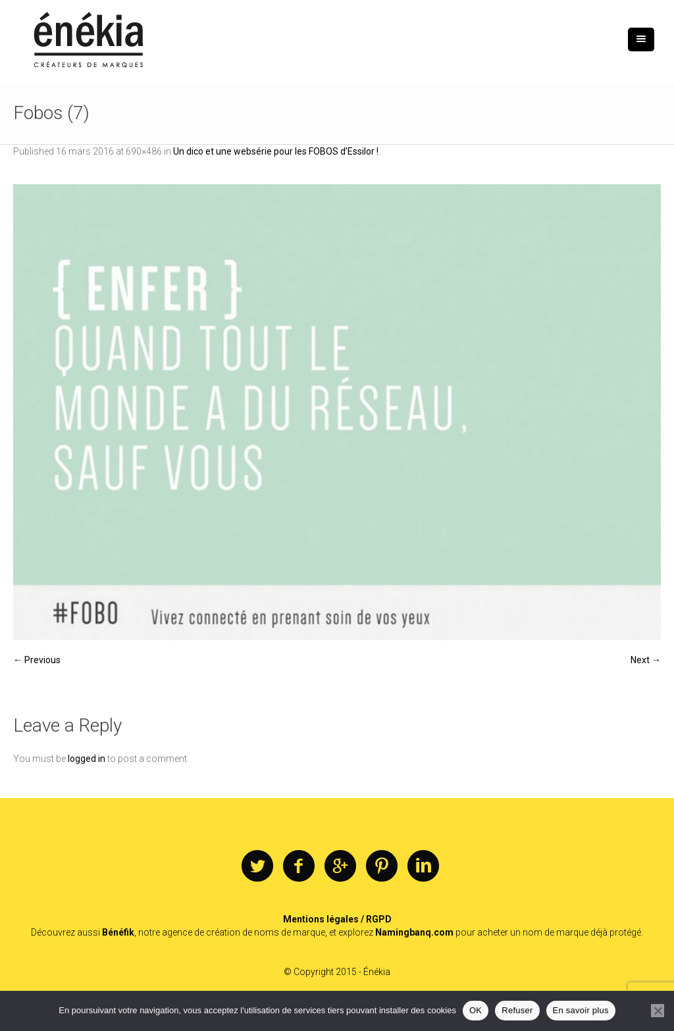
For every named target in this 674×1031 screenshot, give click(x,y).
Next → (646, 660)
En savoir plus (581, 1010)
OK (475, 1010)
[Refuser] (657, 1010)
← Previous (37, 660)
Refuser (517, 1010)
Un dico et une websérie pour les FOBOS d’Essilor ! (275, 151)
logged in (86, 758)
